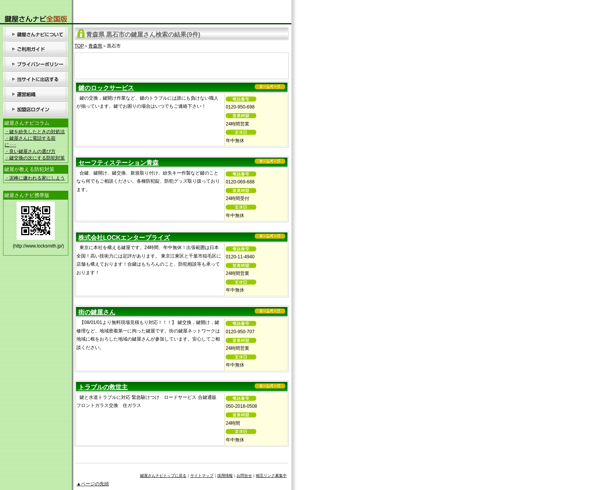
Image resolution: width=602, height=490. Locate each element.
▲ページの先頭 (92, 484)
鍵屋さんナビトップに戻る (163, 475)
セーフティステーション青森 (118, 162)
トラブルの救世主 (103, 387)
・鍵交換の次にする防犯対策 (35, 158)
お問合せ (244, 475)
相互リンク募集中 (271, 475)
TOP (79, 46)
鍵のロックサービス (106, 88)
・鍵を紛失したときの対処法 (35, 131)
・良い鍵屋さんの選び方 (30, 151)
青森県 (95, 46)
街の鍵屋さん (96, 312)
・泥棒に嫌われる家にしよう (35, 178)
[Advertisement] (181, 64)
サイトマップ (201, 475)
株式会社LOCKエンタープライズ (124, 237)
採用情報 (225, 475)
